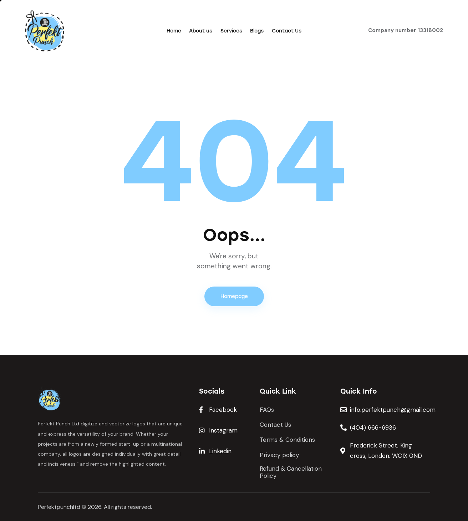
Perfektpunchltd (59, 507)
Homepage (234, 296)
